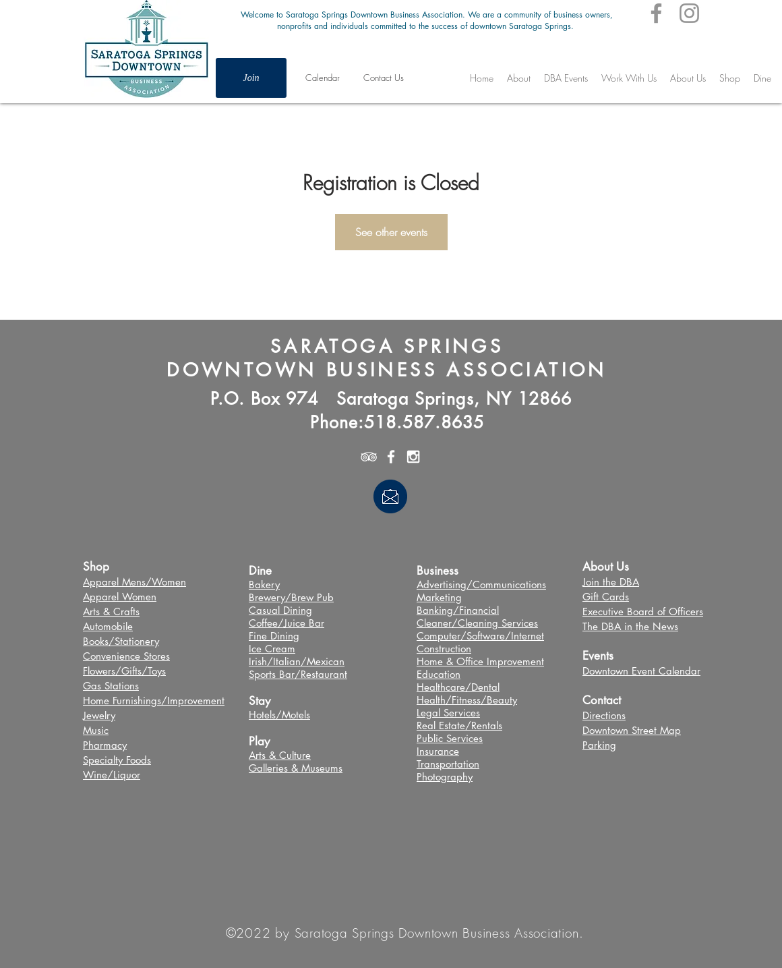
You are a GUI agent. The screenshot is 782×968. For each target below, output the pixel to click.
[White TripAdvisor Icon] (369, 456)
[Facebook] (656, 13)
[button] (566, 78)
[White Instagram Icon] (413, 456)
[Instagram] (689, 13)
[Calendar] (322, 78)
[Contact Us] (383, 78)
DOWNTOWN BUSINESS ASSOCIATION (387, 370)
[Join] (251, 78)
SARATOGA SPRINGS (387, 346)
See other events (391, 232)
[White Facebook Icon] (391, 456)
